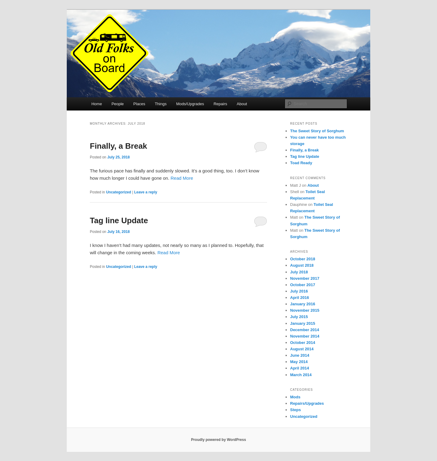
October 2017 (302, 284)
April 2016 (299, 297)
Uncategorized (118, 192)
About (242, 104)
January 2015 (302, 323)
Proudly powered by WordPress (218, 440)
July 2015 (299, 316)
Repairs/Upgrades (307, 403)
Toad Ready (301, 163)
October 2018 (302, 259)
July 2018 (299, 272)
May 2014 (299, 361)
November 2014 (304, 336)
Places (139, 104)
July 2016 (299, 291)
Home (96, 104)
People (117, 104)
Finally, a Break (118, 146)
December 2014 (304, 330)
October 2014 (302, 342)
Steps (295, 409)
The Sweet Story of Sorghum (317, 131)
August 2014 (301, 349)
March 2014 (301, 375)
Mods (295, 397)
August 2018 (301, 265)
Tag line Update (119, 220)
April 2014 (299, 368)
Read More (182, 178)
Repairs (220, 104)
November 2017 (304, 278)
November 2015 (304, 310)
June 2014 (299, 355)
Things (161, 104)
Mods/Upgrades (190, 104)
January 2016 (302, 304)
